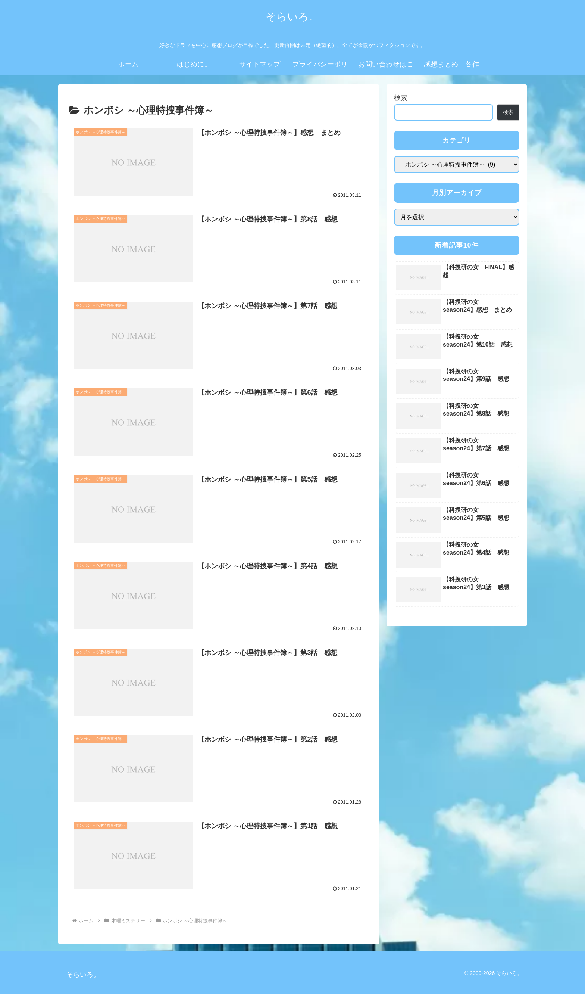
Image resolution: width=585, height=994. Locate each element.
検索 (400, 98)
